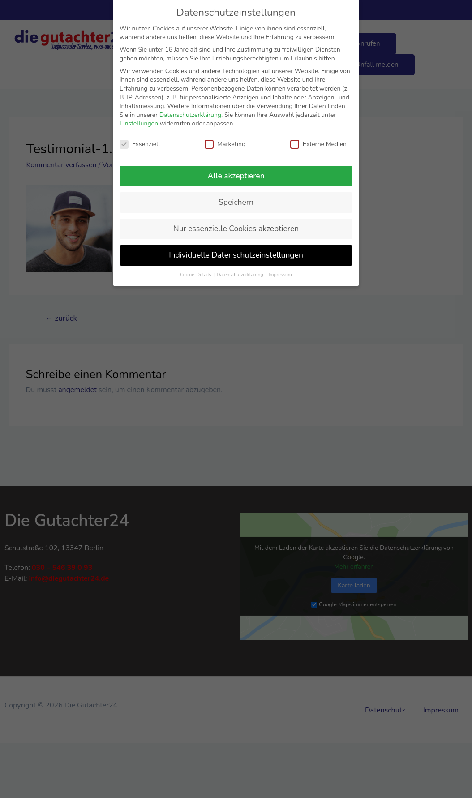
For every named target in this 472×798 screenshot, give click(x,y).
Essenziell (140, 144)
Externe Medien (318, 144)
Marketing (225, 144)
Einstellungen (139, 123)
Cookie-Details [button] (196, 274)
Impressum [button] (280, 274)
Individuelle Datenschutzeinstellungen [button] (236, 255)
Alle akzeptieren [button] (235, 175)
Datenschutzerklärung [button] (240, 274)
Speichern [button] (236, 202)
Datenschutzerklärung (190, 115)
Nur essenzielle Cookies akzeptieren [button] (236, 228)
